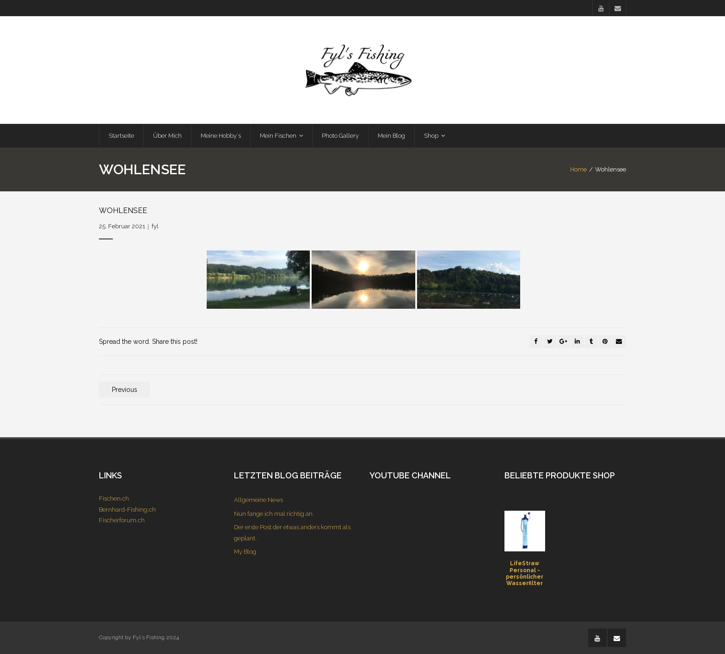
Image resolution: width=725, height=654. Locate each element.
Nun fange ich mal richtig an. (274, 513)
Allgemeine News (258, 499)
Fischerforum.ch (122, 520)
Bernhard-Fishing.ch (127, 509)
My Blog (245, 551)
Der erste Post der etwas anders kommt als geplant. (292, 532)
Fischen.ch (114, 498)
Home (578, 169)
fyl (155, 226)
